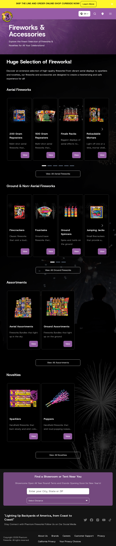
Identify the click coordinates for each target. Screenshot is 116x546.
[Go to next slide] (102, 129)
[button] (84, 13)
